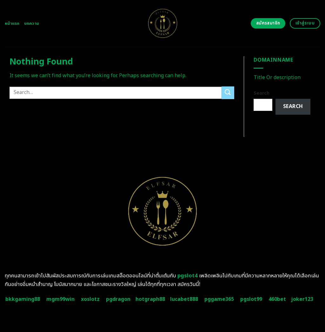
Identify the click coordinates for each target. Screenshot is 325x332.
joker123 (302, 299)
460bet (277, 299)
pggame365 (219, 299)
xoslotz (90, 299)
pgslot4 (187, 276)
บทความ (31, 23)
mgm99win (60, 299)
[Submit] (228, 92)
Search (261, 93)
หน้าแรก (12, 23)
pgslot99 (251, 299)
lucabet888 (184, 299)
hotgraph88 (150, 299)
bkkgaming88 (22, 299)
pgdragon (118, 299)
